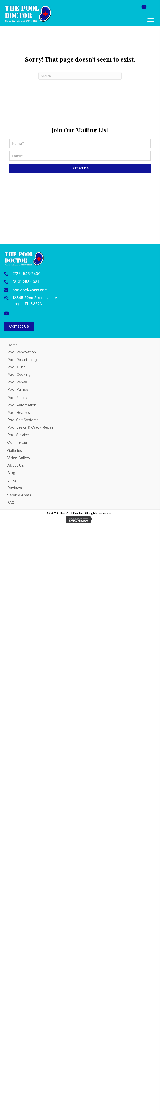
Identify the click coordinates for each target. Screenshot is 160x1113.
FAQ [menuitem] (11, 502)
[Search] (80, 76)
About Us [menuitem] (15, 465)
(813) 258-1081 (25, 282)
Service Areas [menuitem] (19, 495)
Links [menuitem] (11, 480)
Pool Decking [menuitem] (19, 374)
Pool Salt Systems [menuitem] (22, 420)
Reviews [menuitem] (14, 488)
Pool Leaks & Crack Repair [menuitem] (30, 427)
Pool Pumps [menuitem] (17, 389)
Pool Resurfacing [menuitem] (22, 359)
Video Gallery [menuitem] (18, 458)
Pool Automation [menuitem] (21, 405)
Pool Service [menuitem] (18, 435)
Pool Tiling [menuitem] (16, 367)
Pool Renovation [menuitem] (21, 352)
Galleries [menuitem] (14, 450)
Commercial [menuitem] (17, 442)
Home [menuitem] (12, 345)
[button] (144, 6)
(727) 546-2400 (26, 273)
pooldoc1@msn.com (30, 290)
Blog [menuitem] (11, 473)
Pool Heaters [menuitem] (18, 412)
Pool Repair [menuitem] (17, 382)
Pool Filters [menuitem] (17, 397)
